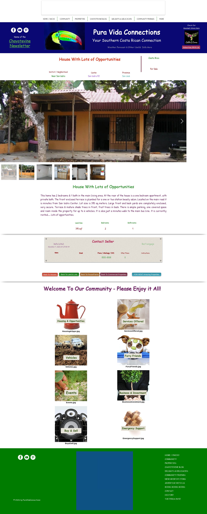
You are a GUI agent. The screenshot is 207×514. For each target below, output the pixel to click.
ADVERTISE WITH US (175, 483)
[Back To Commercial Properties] (113, 274)
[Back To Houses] (50, 274)
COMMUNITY (171, 459)
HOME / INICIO (172, 455)
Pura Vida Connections (126, 32)
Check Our (191, 25)
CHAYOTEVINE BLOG (174, 467)
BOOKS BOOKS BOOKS (175, 487)
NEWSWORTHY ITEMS (175, 479)
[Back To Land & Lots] (69, 274)
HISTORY (169, 495)
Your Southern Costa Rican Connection (126, 40)
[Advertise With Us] (191, 47)
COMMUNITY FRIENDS (175, 475)
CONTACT (169, 491)
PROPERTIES (170, 463)
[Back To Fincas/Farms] (89, 274)
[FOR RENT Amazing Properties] (146, 274)
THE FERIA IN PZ (173, 499)
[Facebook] (13, 30)
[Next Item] (182, 121)
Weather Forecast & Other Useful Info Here (129, 47)
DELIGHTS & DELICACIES (176, 471)
